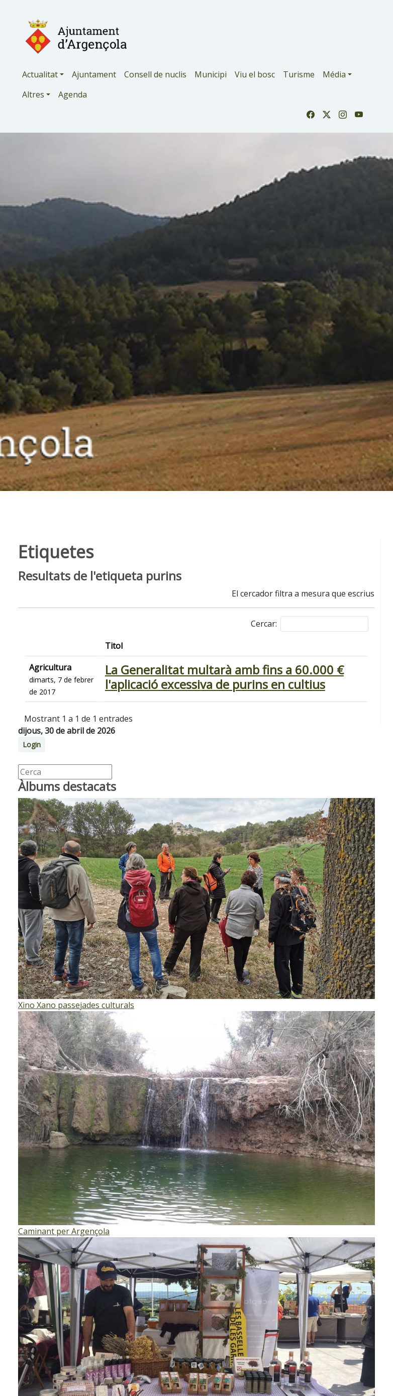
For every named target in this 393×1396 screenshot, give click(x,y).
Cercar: (309, 624)
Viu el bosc (255, 74)
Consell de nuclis (155, 74)
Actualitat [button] (40, 74)
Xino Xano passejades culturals (76, 1005)
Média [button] (334, 74)
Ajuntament (94, 74)
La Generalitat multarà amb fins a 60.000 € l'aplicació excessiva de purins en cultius (224, 676)
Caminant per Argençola (64, 1231)
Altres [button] (33, 94)
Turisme (299, 74)
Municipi (210, 74)
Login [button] (32, 744)
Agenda (72, 94)
